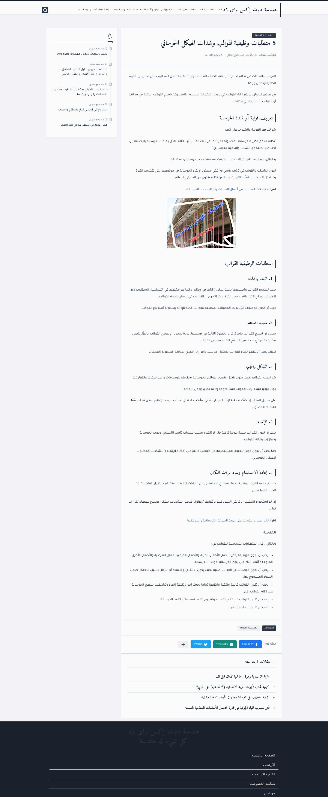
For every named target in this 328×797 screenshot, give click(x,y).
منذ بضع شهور (96, 48)
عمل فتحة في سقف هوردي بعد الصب (83, 125)
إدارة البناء (103, 10)
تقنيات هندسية (137, 10)
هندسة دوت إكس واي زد (250, 10)
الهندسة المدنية (213, 10)
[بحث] (45, 10)
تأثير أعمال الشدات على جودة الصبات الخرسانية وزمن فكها (228, 521)
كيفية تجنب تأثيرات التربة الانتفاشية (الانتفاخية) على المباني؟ (232, 687)
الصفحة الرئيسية (263, 755)
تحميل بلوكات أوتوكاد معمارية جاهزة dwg (82, 54)
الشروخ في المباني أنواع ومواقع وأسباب (82, 109)
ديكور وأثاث (153, 10)
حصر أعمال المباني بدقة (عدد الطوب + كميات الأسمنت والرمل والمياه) (79, 92)
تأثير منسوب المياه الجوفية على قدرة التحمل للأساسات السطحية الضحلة (227, 708)
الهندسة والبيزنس (171, 10)
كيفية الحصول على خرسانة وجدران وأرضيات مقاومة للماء (235, 697)
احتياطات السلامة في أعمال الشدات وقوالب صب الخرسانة (228, 189)
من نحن (269, 793)
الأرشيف (269, 765)
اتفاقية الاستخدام (263, 774)
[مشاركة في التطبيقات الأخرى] (183, 644)
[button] (250, 644)
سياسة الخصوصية (262, 783)
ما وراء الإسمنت (119, 10)
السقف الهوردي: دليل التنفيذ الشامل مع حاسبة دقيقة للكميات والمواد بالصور (82, 72)
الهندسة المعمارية (192, 10)
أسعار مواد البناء (87, 10)
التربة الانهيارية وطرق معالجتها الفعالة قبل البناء (241, 676)
